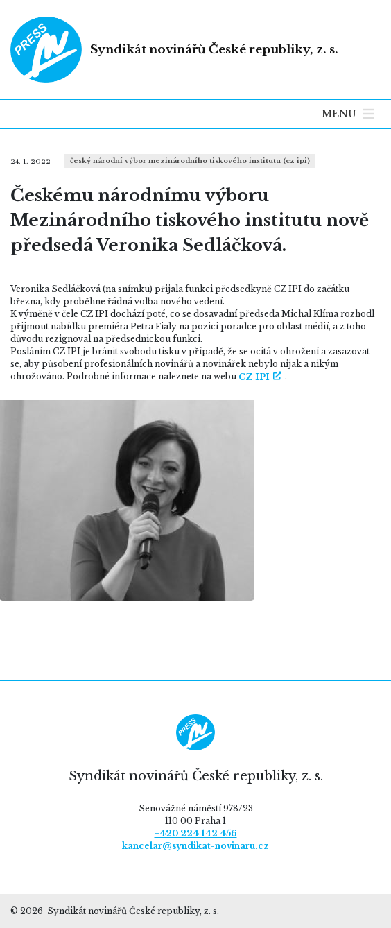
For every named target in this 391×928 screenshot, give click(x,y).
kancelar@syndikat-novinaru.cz (195, 846)
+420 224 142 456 (196, 833)
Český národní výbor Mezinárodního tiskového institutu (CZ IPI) (190, 161)
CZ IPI (254, 377)
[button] (339, 114)
